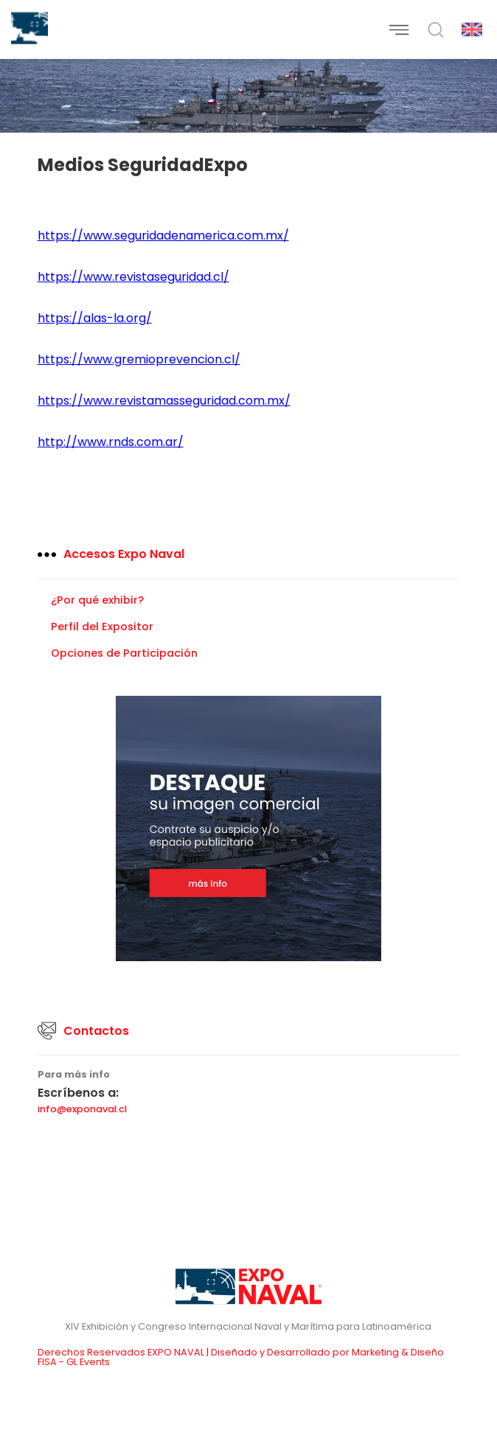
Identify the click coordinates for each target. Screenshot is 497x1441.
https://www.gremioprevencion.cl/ (139, 359)
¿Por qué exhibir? (97, 600)
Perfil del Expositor (102, 626)
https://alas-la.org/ (95, 318)
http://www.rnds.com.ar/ (111, 441)
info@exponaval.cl (82, 1109)
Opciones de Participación (124, 653)
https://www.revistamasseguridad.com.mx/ (164, 400)
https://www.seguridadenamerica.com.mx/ (163, 235)
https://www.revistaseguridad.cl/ (133, 276)
